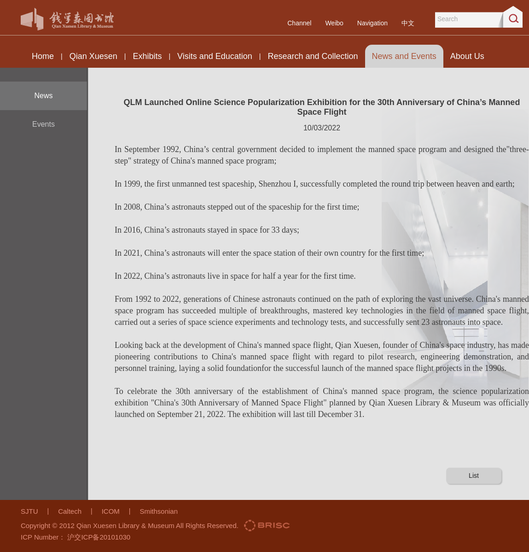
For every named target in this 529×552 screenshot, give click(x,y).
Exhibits (147, 56)
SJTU (29, 511)
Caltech (69, 511)
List (474, 475)
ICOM (111, 511)
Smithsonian (159, 511)
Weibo (334, 23)
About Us (467, 56)
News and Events (404, 56)
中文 (407, 23)
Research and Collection (312, 56)
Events (43, 124)
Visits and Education (214, 56)
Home (43, 56)
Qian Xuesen (93, 56)
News (43, 96)
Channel (299, 23)
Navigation (372, 23)
